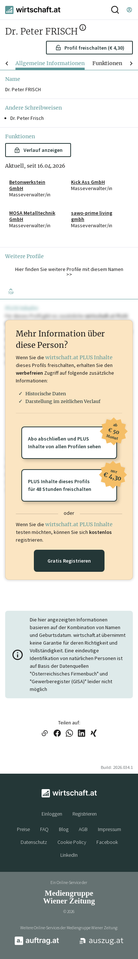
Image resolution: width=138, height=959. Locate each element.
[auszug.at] (101, 943)
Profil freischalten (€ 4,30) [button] (89, 47)
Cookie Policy (71, 842)
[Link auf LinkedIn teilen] (81, 733)
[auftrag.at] (37, 943)
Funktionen (107, 63)
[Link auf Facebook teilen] (57, 733)
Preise (23, 829)
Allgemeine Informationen (50, 63)
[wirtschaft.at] (32, 10)
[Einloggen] (129, 10)
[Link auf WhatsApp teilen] (69, 733)
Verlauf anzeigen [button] (38, 150)
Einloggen (52, 813)
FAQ (44, 829)
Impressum (109, 829)
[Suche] (115, 9)
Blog (63, 829)
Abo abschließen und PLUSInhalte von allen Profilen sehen (72, 438)
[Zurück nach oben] (11, 291)
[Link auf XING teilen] (94, 733)
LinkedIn (69, 855)
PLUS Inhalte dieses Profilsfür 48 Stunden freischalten (72, 480)
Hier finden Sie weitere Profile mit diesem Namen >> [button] (69, 272)
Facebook (107, 842)
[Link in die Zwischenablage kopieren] (45, 733)
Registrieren (84, 813)
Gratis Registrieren (69, 560)
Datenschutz (34, 842)
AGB (83, 829)
